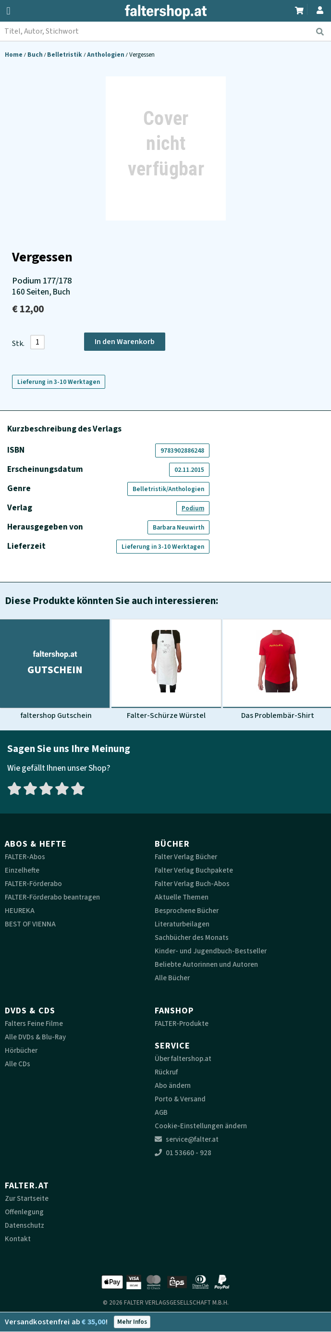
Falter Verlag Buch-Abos (192, 884)
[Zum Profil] (318, 9)
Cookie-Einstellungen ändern (201, 1126)
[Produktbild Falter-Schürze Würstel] (166, 670)
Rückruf (166, 1072)
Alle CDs (17, 1064)
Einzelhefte (22, 870)
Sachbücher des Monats (192, 938)
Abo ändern (173, 1086)
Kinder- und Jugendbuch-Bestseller (211, 951)
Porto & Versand (180, 1099)
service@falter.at (187, 1140)
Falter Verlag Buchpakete (194, 870)
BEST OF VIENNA (30, 924)
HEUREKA (20, 911)
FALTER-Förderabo (33, 884)
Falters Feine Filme (34, 1024)
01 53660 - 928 (183, 1153)
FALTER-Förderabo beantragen (52, 897)
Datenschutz (24, 1226)
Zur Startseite (27, 1199)
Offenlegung (24, 1212)
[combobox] (165, 31)
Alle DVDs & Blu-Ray (35, 1037)
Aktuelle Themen (181, 897)
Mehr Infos (132, 1321)
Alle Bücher (172, 978)
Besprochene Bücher (187, 911)
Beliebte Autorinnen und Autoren (206, 965)
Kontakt (18, 1239)
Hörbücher (21, 1051)
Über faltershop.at (183, 1059)
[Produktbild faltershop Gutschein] (55, 670)
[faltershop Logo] (166, 12)
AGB (161, 1113)
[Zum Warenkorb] (300, 9)
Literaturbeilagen (182, 924)
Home (14, 54)
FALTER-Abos (25, 857)
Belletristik (65, 54)
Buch (35, 54)
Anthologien (106, 54)
